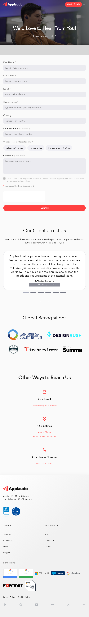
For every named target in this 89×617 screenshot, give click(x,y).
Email (7, 88)
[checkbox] (4, 178)
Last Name (9, 75)
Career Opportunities (59, 147)
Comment (14, 155)
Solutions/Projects (15, 147)
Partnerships (36, 147)
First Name (9, 62)
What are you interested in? (18, 141)
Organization (10, 102)
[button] (26, 292)
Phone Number (16, 128)
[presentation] (24, 196)
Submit (45, 208)
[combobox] (44, 121)
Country (8, 115)
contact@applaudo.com (45, 408)
